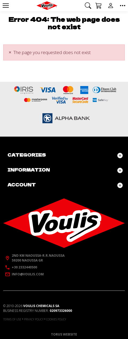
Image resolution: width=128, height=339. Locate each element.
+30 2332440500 (24, 267)
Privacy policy (33, 319)
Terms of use (12, 319)
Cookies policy (56, 319)
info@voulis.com (28, 274)
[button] (88, 5)
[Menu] (5, 5)
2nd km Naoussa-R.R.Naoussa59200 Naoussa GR (38, 258)
